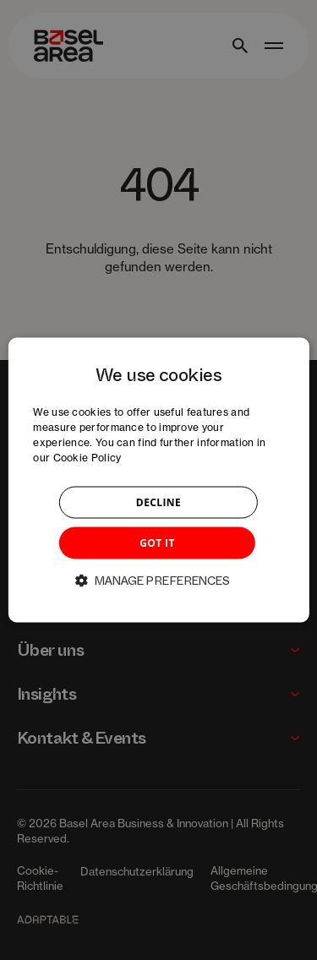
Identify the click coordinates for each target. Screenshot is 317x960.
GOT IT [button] (157, 542)
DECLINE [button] (158, 501)
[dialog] (158, 480)
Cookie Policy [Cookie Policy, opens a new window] (87, 456)
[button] (159, 579)
